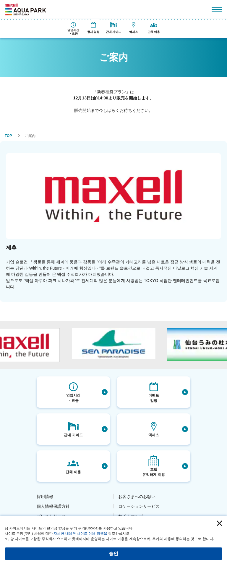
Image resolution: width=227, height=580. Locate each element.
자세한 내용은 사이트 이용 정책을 (80, 533)
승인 (113, 553)
